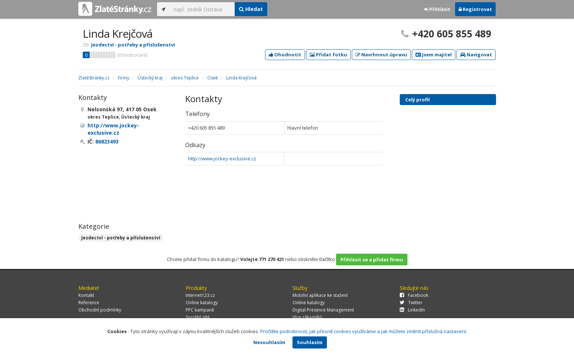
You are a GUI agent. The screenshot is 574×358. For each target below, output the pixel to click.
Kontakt (86, 295)
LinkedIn (412, 310)
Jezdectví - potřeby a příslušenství (133, 44)
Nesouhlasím (269, 342)
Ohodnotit (285, 54)
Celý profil (417, 99)
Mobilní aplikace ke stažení (320, 295)
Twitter (411, 302)
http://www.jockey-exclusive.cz (222, 158)
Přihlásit (437, 9)
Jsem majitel (433, 54)
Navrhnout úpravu (381, 54)
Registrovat (475, 9)
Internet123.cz (200, 295)
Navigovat (476, 54)
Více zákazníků (307, 317)
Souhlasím (310, 342)
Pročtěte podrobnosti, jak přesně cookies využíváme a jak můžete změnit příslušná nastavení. (363, 331)
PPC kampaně (200, 310)
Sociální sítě (198, 317)
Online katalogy (202, 302)
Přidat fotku (328, 54)
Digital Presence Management (323, 310)
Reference (88, 302)
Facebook (414, 295)
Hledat (251, 8)
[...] (202, 9)
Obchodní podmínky (99, 310)
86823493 (107, 141)
